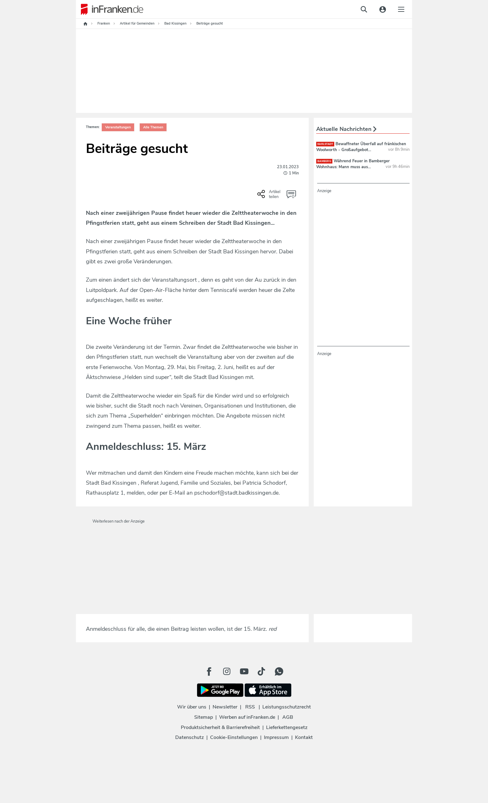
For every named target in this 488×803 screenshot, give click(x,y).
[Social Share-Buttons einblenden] (269, 196)
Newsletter (225, 707)
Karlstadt (325, 144)
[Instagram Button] (226, 671)
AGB (287, 717)
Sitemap (203, 717)
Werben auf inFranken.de (247, 717)
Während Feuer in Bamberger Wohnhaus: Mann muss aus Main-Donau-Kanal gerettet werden (353, 166)
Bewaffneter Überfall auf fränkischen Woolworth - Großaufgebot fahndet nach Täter (361, 149)
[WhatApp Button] (278, 671)
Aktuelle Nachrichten (346, 129)
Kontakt (304, 737)
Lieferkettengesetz (286, 727)
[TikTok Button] (261, 671)
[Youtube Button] (244, 671)
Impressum (276, 737)
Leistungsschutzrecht (286, 707)
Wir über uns (191, 707)
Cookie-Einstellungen (234, 737)
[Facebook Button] (209, 671)
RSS (250, 707)
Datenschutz (189, 737)
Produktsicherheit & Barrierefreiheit (220, 727)
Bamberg (324, 161)
